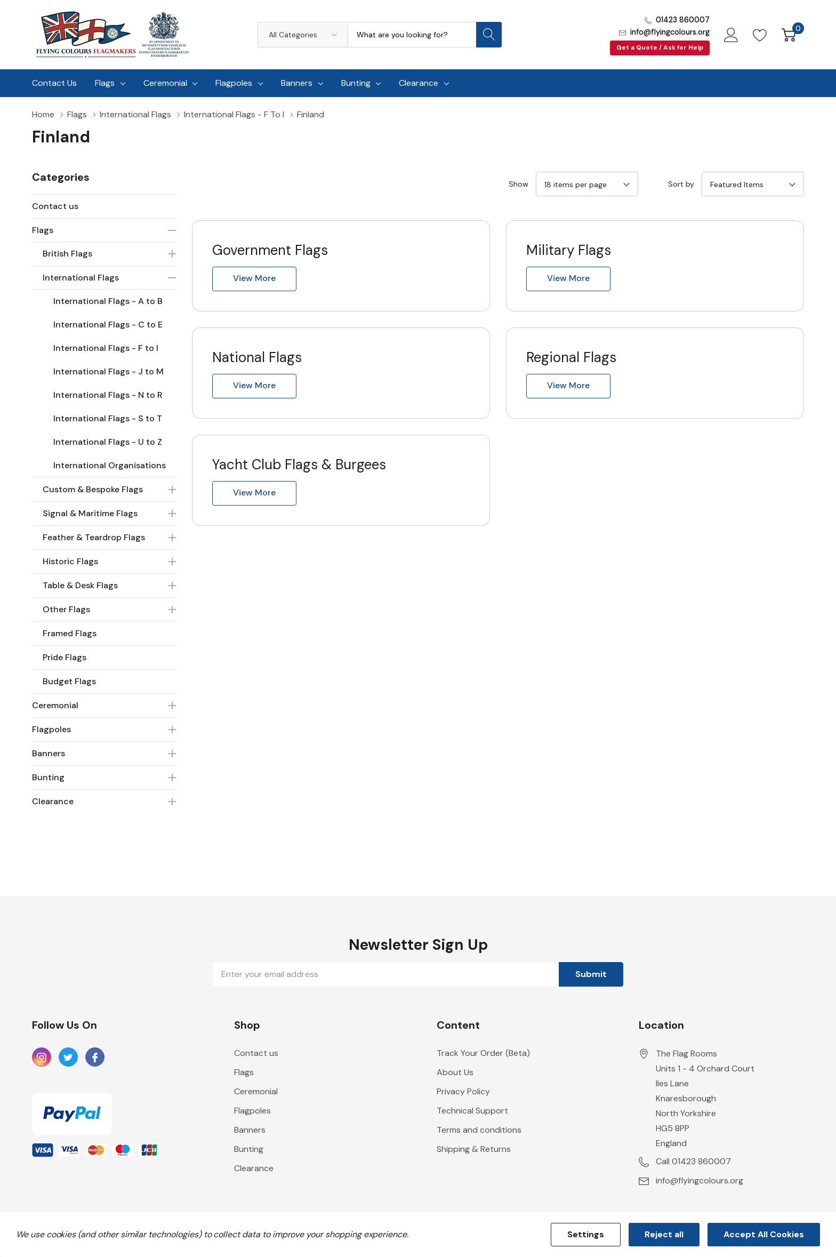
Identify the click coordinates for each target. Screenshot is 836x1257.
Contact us (55, 206)
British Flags (67, 253)
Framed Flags (70, 633)
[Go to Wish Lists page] (760, 34)
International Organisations (109, 465)
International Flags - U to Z (107, 441)
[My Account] (731, 34)
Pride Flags (64, 657)
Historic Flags (70, 561)
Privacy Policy (463, 1091)
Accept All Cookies (764, 1234)
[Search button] (489, 34)
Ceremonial (165, 83)
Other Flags (66, 609)
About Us (455, 1072)
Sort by (681, 184)
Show (518, 184)
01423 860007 (683, 20)
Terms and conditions (479, 1129)
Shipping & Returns (474, 1149)
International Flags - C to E (108, 324)
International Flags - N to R (108, 395)
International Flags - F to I (105, 348)
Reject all (664, 1234)
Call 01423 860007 (693, 1161)
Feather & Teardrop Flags (94, 537)
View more (254, 278)
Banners (296, 83)
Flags (105, 83)
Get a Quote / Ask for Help (659, 47)
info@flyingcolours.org (670, 32)
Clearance (418, 83)
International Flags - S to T (107, 418)
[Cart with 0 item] (789, 34)
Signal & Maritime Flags (90, 513)
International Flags (81, 277)
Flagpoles (233, 83)
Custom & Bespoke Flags (93, 489)
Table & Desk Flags (80, 585)
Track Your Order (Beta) (483, 1053)
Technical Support (472, 1110)
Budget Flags (69, 681)
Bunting (356, 83)
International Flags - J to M (108, 371)
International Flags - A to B (108, 301)
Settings (585, 1234)
